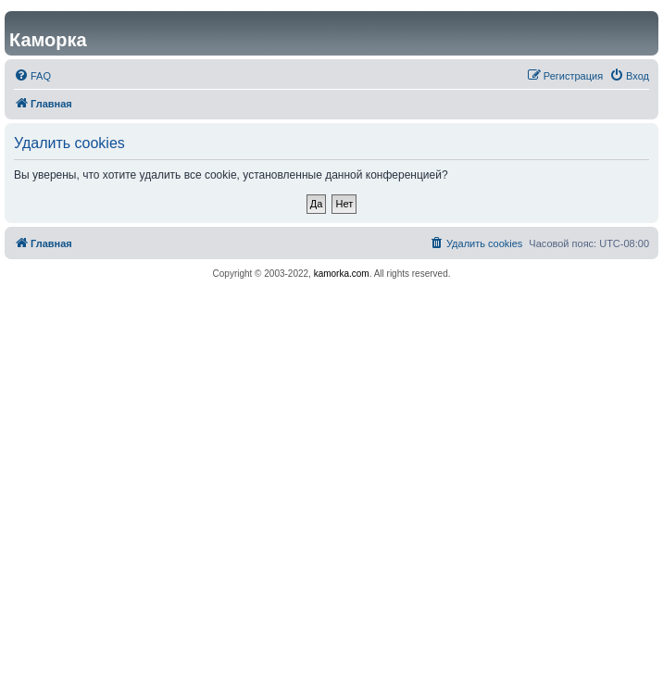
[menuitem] (32, 76)
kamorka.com (341, 273)
